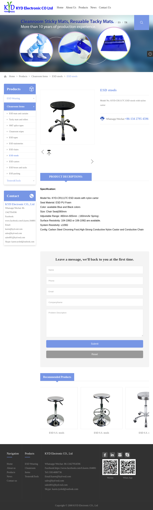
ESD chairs (14, 149)
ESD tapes (13, 137)
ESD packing (14, 173)
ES (119, 22)
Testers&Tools (14, 180)
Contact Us (105, 7)
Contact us (12, 480)
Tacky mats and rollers (18, 119)
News (93, 7)
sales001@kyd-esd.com (15, 237)
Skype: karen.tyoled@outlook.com (19, 242)
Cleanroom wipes (16, 131)
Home (60, 7)
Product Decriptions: (66, 176)
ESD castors (14, 161)
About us (11, 468)
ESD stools (57, 76)
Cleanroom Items (39, 76)
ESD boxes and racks (18, 167)
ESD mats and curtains (18, 113)
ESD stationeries (16, 143)
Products (83, 7)
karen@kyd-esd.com (13, 229)
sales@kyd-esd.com (13, 233)
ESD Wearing (13, 98)
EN (112, 22)
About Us (71, 7)
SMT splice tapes (16, 125)
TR (125, 22)
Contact (13, 196)
